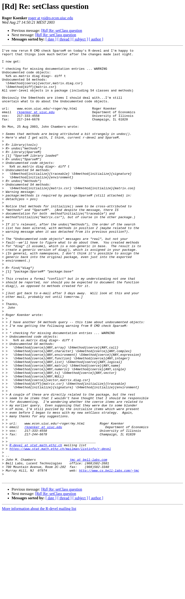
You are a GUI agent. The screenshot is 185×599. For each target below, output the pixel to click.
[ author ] (96, 39)
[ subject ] (80, 39)
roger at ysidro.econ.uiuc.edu (50, 18)
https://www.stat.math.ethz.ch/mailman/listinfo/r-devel (60, 529)
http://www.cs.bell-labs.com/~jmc (109, 555)
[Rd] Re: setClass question (61, 30)
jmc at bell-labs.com (88, 542)
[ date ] (51, 39)
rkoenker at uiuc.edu (35, 125)
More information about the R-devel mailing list (39, 595)
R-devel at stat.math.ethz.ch (35, 524)
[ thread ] (64, 39)
